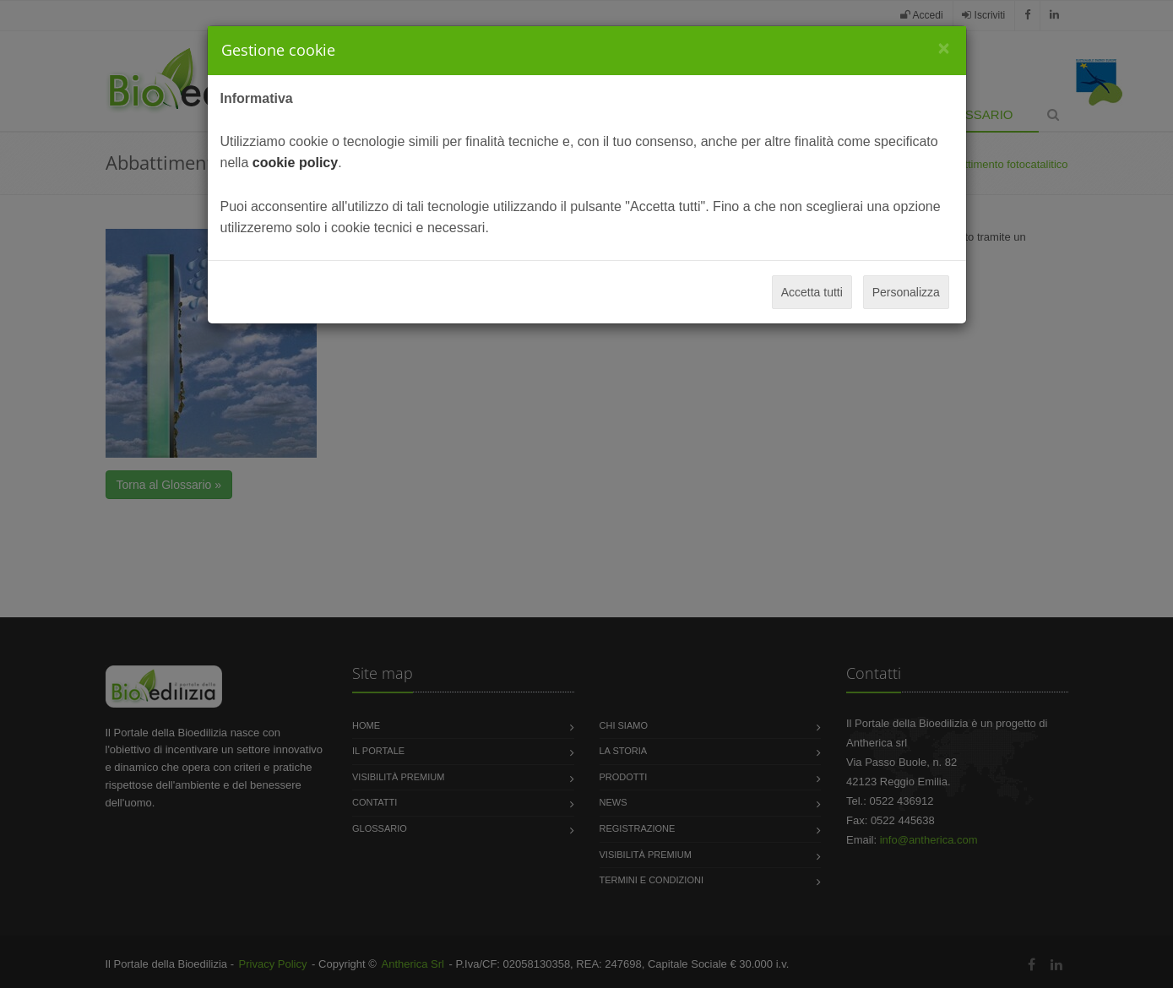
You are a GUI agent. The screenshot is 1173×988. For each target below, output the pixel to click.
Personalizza (906, 292)
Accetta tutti (812, 292)
